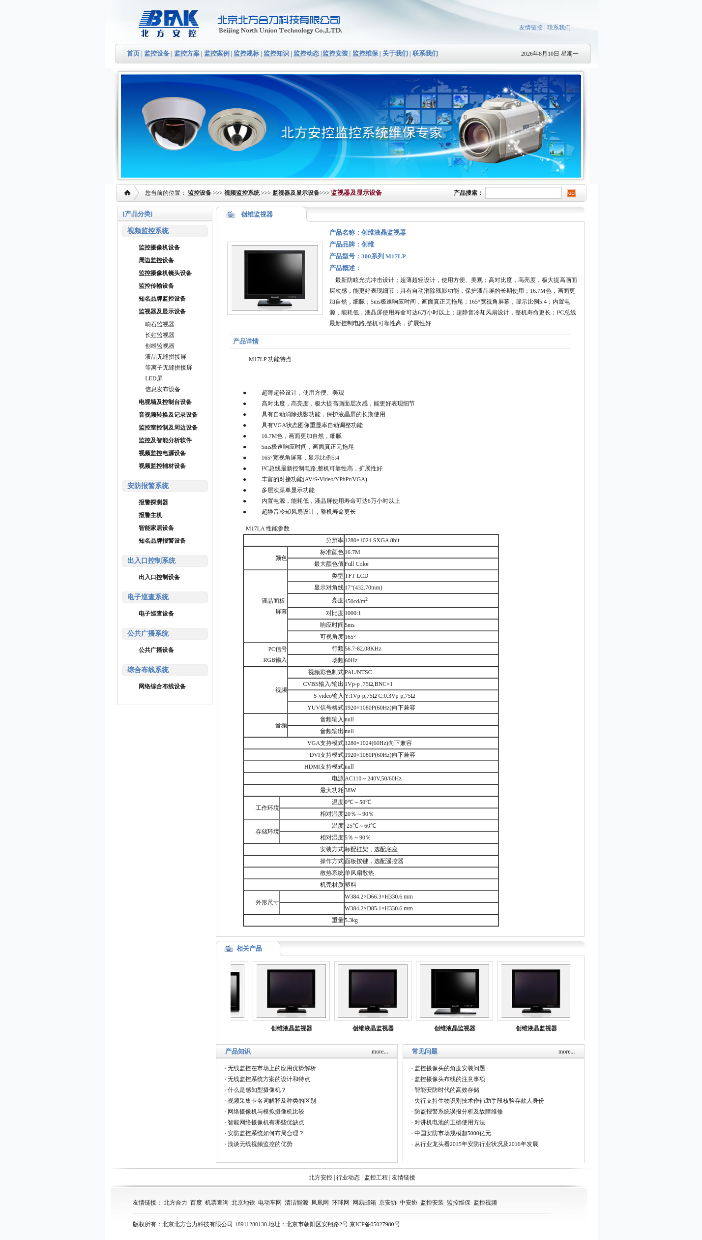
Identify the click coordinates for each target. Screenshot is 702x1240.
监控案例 (217, 53)
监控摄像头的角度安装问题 (449, 1068)
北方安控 (320, 1177)
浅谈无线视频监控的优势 (260, 1144)
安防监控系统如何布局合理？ (266, 1133)
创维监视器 (160, 345)
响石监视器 (160, 324)
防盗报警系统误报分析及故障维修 (458, 1111)
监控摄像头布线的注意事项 (449, 1079)
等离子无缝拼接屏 (168, 367)
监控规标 (246, 53)
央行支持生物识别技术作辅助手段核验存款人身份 (479, 1100)
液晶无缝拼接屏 (165, 356)
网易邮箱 (364, 1202)
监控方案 (187, 53)
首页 (133, 53)
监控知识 (276, 53)
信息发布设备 (162, 389)
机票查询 (217, 1202)
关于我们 (394, 53)
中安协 (408, 1202)
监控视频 (485, 1202)
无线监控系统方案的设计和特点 (269, 1079)
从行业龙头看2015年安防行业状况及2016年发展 (476, 1144)
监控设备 (157, 53)
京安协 (388, 1202)
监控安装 (335, 53)
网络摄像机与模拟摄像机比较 (266, 1111)
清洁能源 (296, 1202)
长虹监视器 (160, 335)
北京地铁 (243, 1202)
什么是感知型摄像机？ (257, 1089)
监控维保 (365, 53)
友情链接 (531, 27)
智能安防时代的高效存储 (446, 1089)
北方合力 (175, 1202)
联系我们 (559, 27)
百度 (196, 1202)
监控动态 (306, 53)
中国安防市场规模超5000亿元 (452, 1133)
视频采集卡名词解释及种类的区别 (272, 1100)
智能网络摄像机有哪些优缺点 (266, 1122)
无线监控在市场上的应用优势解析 (272, 1068)
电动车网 (270, 1202)
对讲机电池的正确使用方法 (449, 1122)
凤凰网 (320, 1202)
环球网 (341, 1202)
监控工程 (376, 1177)
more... (380, 1051)
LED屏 (153, 378)
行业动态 (348, 1177)
